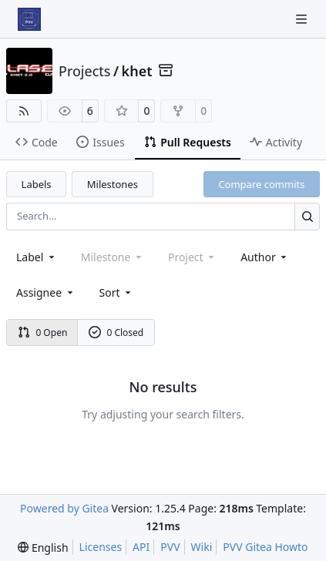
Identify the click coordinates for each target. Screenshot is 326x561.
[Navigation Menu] (302, 19)
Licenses (101, 546)
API (141, 546)
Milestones (112, 184)
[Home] (29, 19)
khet (137, 71)
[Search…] (307, 216)
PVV (170, 546)
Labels (37, 184)
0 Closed (116, 332)
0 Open (43, 332)
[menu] (116, 292)
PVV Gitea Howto (265, 546)
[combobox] (36, 257)
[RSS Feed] (24, 111)
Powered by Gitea (64, 508)
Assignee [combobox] (46, 292)
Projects (84, 71)
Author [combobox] (264, 257)
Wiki (202, 546)
